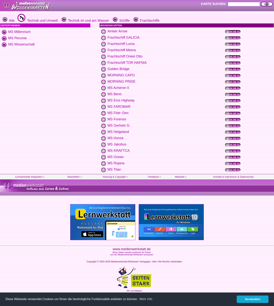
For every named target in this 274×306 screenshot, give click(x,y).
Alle (9, 20)
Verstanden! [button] (252, 299)
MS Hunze (115, 138)
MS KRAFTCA (119, 151)
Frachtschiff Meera (122, 50)
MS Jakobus (117, 144)
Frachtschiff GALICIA (124, 37)
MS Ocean (116, 157)
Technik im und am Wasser (85, 20)
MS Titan (114, 169)
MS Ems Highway (121, 100)
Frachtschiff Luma (121, 44)
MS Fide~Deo (118, 113)
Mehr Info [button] (145, 299)
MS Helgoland (118, 132)
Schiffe (121, 20)
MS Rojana (116, 163)
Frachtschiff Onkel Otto (125, 56)
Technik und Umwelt (37, 20)
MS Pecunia (17, 38)
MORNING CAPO (121, 75)
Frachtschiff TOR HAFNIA (127, 63)
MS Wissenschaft (21, 44)
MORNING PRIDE (121, 81)
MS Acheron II (118, 88)
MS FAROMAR (119, 107)
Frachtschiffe (146, 20)
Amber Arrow (117, 31)
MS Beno (115, 94)
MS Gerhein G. (119, 125)
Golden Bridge (118, 69)
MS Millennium (19, 32)
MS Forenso (117, 119)
